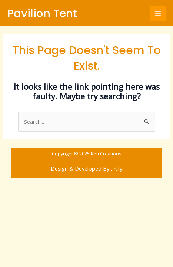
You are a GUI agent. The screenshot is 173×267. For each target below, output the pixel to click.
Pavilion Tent (42, 13)
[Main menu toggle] (158, 13)
